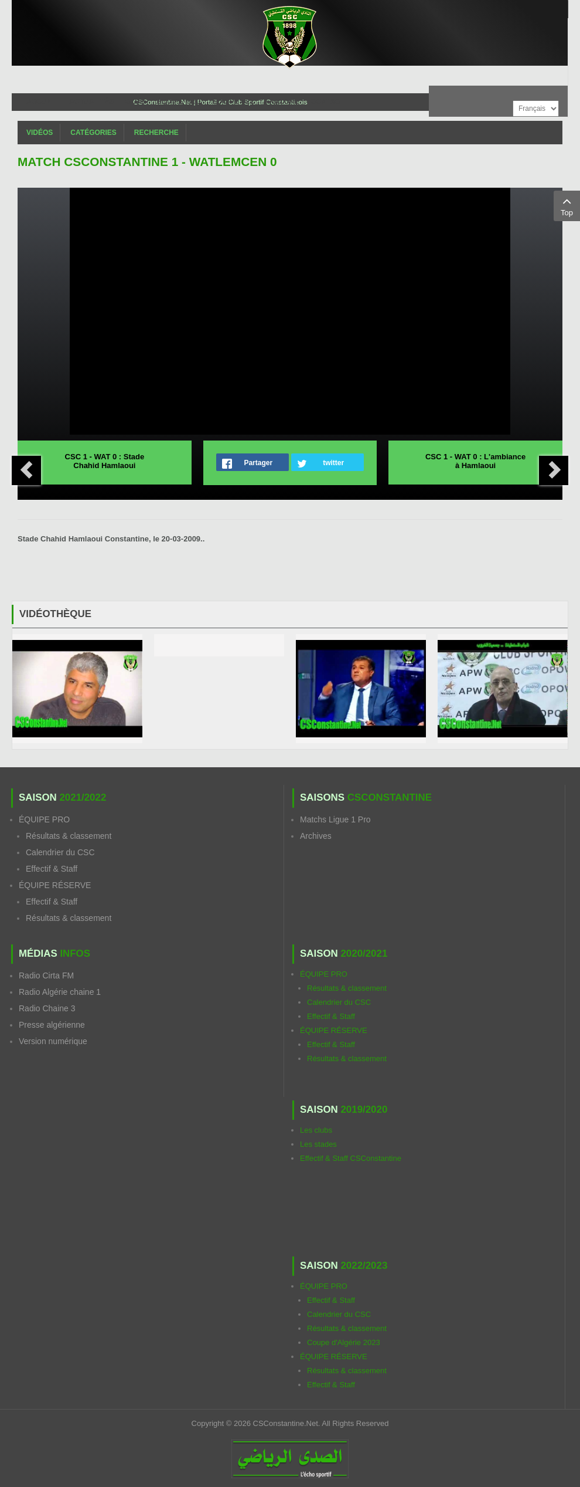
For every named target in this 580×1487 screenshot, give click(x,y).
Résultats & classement (68, 836)
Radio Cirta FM (46, 975)
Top (567, 205)
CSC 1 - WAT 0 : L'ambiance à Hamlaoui (475, 461)
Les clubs (316, 1130)
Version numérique (53, 1041)
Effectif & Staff (51, 868)
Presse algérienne (52, 1024)
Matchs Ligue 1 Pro (335, 819)
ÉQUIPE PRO (44, 819)
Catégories (93, 132)
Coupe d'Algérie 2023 (343, 1342)
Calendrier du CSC (60, 852)
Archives (316, 836)
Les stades (318, 1144)
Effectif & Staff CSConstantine (350, 1158)
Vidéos (39, 132)
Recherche (156, 132)
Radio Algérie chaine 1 (60, 992)
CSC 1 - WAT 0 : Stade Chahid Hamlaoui (105, 461)
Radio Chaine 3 (47, 1008)
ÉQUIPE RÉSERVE (55, 885)
